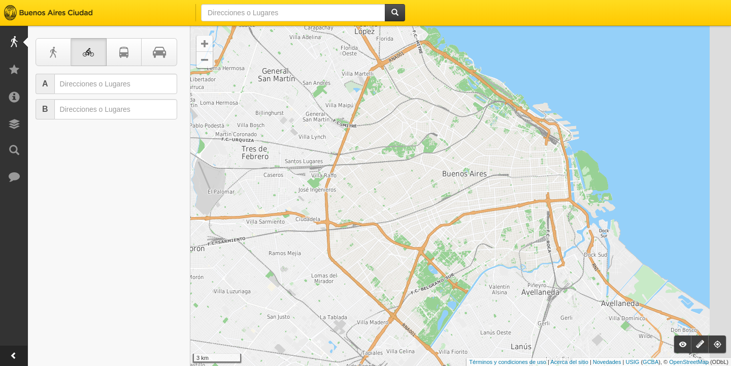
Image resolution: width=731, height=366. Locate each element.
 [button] (204, 60)
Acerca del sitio (569, 362)
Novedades (607, 362)
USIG (632, 362)
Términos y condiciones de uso (507, 362)
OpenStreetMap (689, 362)
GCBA (650, 362)
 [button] (204, 43)
